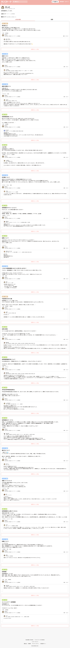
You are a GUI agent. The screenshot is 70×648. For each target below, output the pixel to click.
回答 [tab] (52, 19)
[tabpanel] (35, 325)
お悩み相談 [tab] (18, 19)
